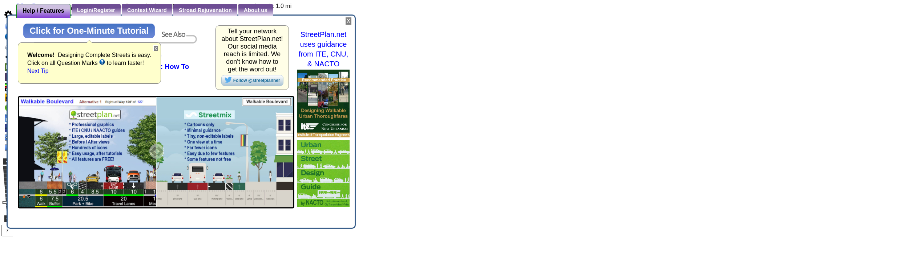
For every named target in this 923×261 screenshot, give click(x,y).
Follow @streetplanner (252, 79)
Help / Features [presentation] (43, 11)
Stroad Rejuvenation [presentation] (205, 10)
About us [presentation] (255, 10)
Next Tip (38, 71)
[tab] (43, 11)
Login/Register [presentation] (96, 10)
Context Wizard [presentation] (147, 10)
